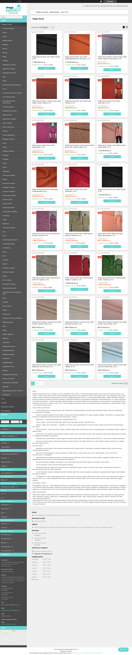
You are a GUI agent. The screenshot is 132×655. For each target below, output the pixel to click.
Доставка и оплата (7, 407)
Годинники (6, 342)
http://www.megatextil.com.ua (10, 605)
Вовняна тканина (8, 272)
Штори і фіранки (8, 334)
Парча (5, 167)
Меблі (4, 330)
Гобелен (5, 61)
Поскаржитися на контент (79, 653)
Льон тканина (7, 123)
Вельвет (5, 44)
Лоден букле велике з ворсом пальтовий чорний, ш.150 (79, 366)
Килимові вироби (8, 350)
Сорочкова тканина (9, 195)
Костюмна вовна (8, 107)
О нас (3, 399)
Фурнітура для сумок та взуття (13, 391)
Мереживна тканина (9, 119)
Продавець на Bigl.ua (66, 651)
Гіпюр (4, 57)
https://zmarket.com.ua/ (8, 624)
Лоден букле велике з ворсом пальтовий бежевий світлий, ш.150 (79, 323)
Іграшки (5, 370)
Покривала (6, 395)
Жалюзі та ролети (8, 378)
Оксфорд (5, 159)
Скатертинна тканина (10, 211)
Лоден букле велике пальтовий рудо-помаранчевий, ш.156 (45, 190)
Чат (123, 650)
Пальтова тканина (9, 183)
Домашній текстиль (9, 346)
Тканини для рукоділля (10, 240)
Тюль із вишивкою (9, 135)
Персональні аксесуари (10, 382)
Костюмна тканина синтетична (9, 102)
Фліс (4, 256)
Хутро (4, 143)
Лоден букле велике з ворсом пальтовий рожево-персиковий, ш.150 (112, 323)
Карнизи (5, 338)
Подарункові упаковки (10, 374)
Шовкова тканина (9, 268)
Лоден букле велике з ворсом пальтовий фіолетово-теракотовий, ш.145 (79, 146)
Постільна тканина (9, 191)
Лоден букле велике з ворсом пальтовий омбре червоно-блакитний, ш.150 (112, 58)
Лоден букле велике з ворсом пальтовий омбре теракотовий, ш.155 (46, 102)
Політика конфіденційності (95, 653)
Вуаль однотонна (8, 127)
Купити (46, 68)
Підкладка (6, 171)
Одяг (4, 326)
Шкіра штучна (7, 115)
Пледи (5, 310)
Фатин (5, 252)
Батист (5, 36)
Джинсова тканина (9, 69)
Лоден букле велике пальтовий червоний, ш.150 (109, 102)
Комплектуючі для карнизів (12, 85)
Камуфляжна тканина (10, 111)
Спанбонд (6, 215)
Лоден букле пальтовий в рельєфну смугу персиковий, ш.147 (110, 234)
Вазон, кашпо (7, 306)
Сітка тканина (7, 203)
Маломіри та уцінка (9, 284)
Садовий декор (8, 362)
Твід (4, 232)
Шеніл (5, 163)
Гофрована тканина (9, 65)
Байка (5, 32)
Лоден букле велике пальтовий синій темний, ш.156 (78, 102)
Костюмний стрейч (9, 97)
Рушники (5, 302)
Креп (4, 77)
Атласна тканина (8, 28)
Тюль (4, 236)
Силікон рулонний (8, 207)
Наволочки (6, 314)
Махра (5, 147)
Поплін (5, 179)
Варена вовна (7, 40)
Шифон (5, 264)
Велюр (5, 48)
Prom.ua (75, 649)
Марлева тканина (8, 139)
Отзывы (4, 403)
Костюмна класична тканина (12, 93)
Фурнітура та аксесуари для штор (12, 293)
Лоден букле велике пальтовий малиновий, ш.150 (43, 146)
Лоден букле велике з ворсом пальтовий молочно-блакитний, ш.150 (112, 366)
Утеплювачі (6, 248)
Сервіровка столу (8, 366)
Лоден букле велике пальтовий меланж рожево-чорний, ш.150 (46, 234)
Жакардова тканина (9, 73)
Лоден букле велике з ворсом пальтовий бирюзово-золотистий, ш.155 (46, 366)
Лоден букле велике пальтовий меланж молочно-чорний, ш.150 (46, 279)
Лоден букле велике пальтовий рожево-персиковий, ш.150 (112, 146)
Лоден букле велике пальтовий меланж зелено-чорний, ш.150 (112, 279)
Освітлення (6, 358)
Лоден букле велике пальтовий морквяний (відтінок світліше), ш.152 (77, 58)
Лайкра (5, 131)
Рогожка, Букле (7, 199)
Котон (5, 89)
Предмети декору (8, 354)
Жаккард (5, 155)
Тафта (5, 220)
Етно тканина (7, 280)
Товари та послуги (42, 12)
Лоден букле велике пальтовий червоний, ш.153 (76, 190)
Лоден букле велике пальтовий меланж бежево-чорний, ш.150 (79, 234)
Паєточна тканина (9, 175)
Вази (4, 298)
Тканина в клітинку (9, 228)
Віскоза (5, 52)
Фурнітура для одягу (9, 288)
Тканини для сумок (9, 244)
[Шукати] (25, 17)
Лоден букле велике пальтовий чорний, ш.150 (46, 58)
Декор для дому (8, 322)
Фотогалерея (5, 411)
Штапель (6, 260)
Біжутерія (6, 387)
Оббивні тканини (8, 151)
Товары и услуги (6, 24)
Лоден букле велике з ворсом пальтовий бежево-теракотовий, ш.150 (46, 323)
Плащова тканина (9, 187)
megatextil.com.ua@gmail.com (10, 610)
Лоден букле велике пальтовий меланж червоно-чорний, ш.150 (79, 279)
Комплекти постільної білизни (12, 318)
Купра (5, 81)
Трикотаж (6, 224)
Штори (5, 276)
